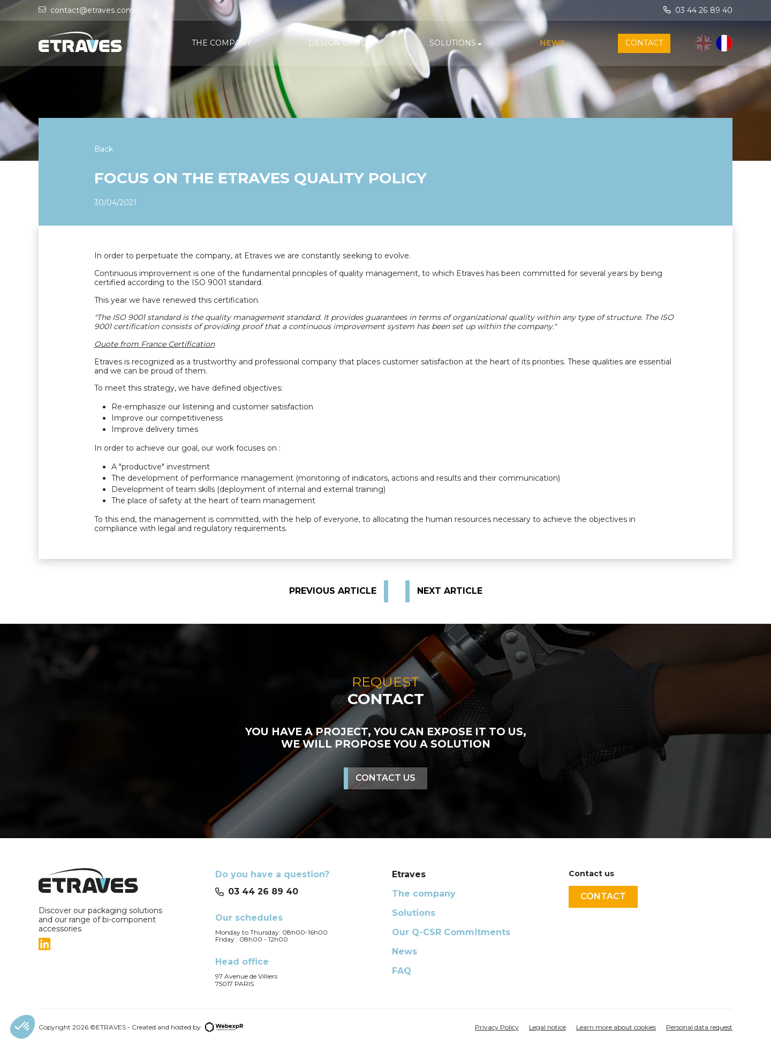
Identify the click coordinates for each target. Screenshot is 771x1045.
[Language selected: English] (713, 43)
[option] (724, 43)
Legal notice (547, 1027)
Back (103, 149)
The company (424, 894)
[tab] (120, 944)
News (404, 951)
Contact (603, 896)
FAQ (401, 971)
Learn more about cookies (616, 1027)
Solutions (413, 913)
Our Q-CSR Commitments (451, 932)
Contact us (385, 778)
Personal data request (699, 1027)
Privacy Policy (497, 1027)
